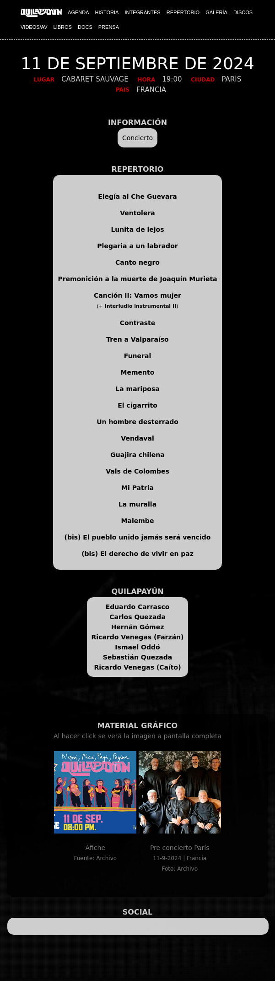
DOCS (85, 27)
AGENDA (78, 12)
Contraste (137, 323)
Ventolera (137, 213)
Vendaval (137, 438)
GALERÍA (216, 12)
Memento (138, 372)
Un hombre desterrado (137, 421)
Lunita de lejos (137, 229)
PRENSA (108, 27)
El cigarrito (137, 405)
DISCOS (243, 12)
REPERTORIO (183, 12)
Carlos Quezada (137, 617)
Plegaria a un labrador (137, 246)
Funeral (137, 356)
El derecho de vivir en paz (147, 553)
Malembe (137, 520)
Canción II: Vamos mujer (137, 295)
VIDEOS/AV (34, 27)
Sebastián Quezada (138, 657)
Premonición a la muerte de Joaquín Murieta (137, 279)
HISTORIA (107, 12)
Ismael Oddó (137, 647)
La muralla (137, 504)
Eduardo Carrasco (138, 606)
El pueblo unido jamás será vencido (146, 537)
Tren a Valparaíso (137, 339)
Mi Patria (137, 487)
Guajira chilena (137, 454)
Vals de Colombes (137, 471)
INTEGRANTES (142, 12)
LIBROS (63, 27)
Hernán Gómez (137, 627)
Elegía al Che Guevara (137, 196)
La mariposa (137, 388)
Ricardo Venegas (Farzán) (138, 637)
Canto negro (137, 262)
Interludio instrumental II (141, 306)
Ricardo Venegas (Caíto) (137, 667)
